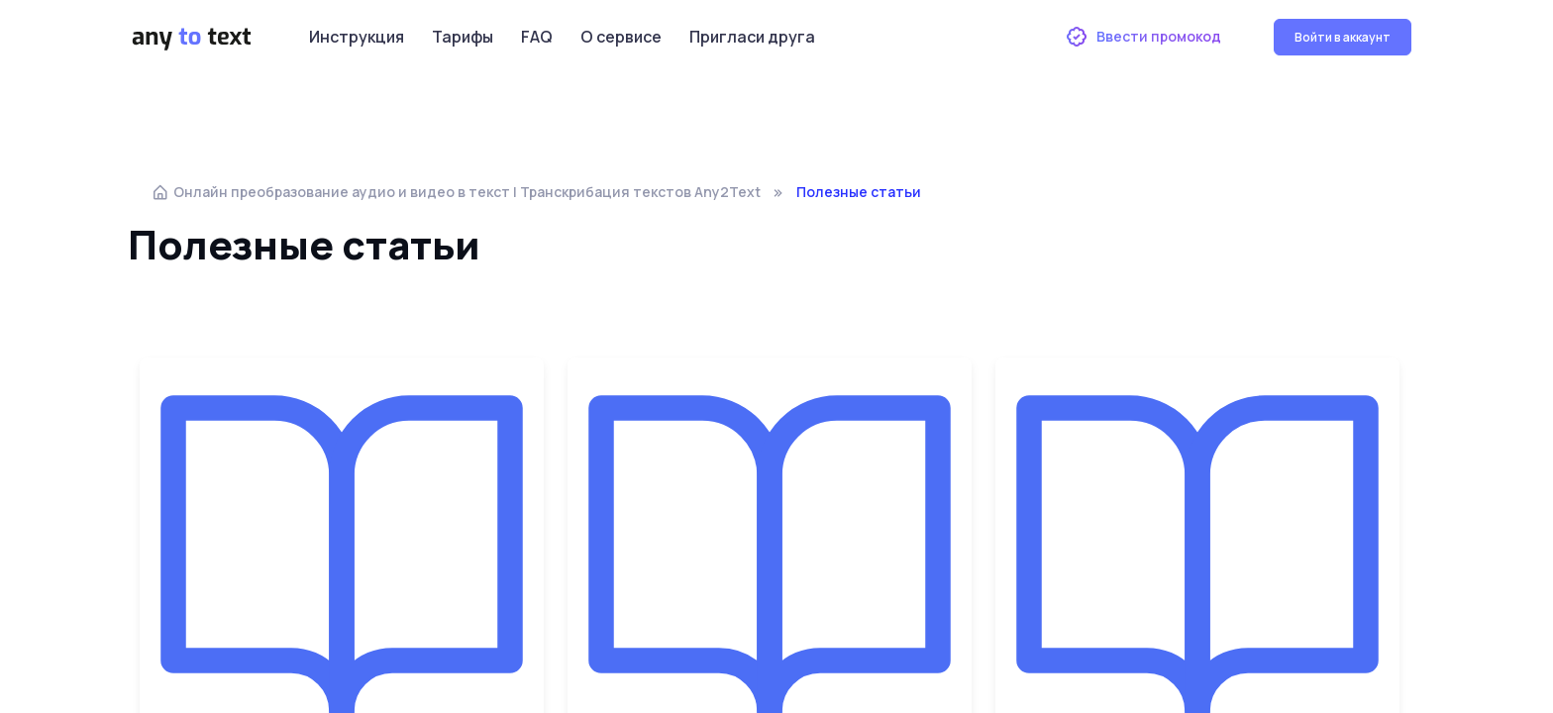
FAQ (537, 37)
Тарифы (462, 37)
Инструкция (356, 37)
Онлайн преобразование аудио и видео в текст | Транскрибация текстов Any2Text (456, 191)
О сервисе (621, 37)
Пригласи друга (752, 37)
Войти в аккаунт (1342, 37)
